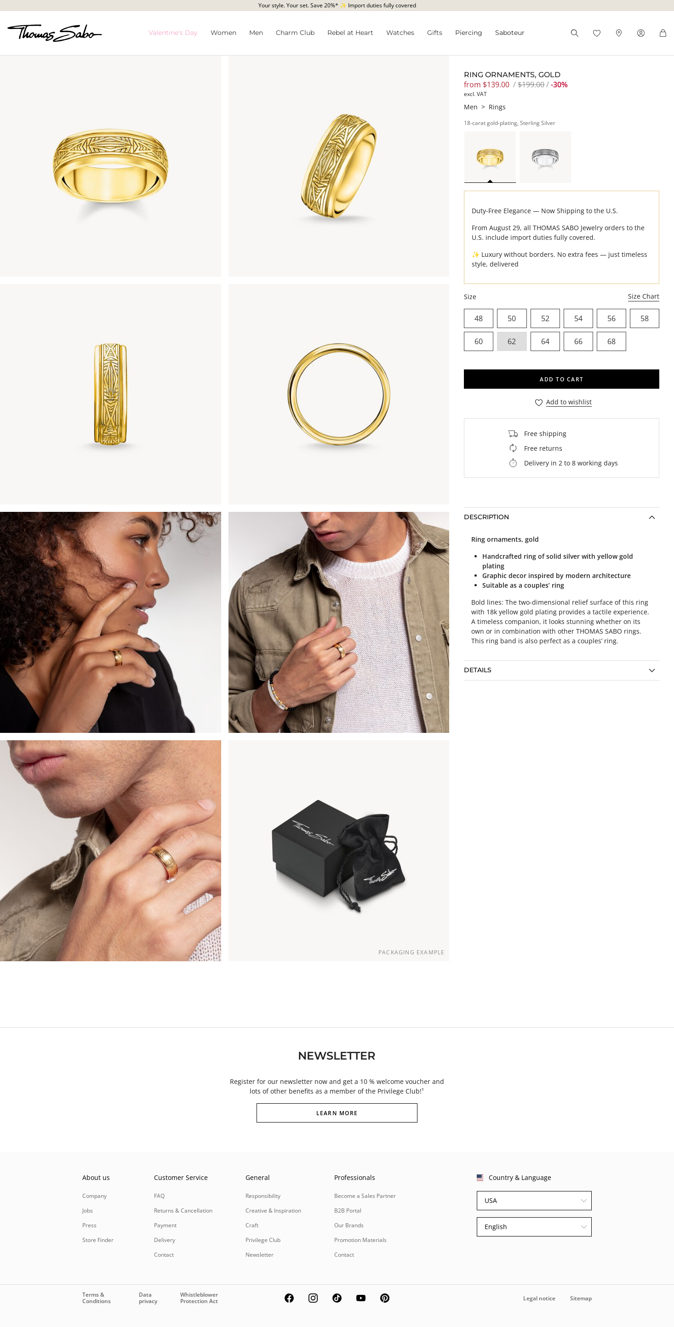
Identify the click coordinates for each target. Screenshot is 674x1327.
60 (478, 341)
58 (644, 318)
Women (223, 32)
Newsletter (260, 1255)
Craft (252, 1225)
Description (486, 517)
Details (477, 670)
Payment (165, 1225)
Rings (497, 106)
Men (256, 32)
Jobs (87, 1210)
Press (89, 1225)
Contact (164, 1255)
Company (94, 1196)
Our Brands (349, 1225)
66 (578, 341)
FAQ (159, 1196)
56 (611, 318)
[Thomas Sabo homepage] (54, 33)
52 (545, 318)
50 (512, 318)
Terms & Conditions (96, 1298)
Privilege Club (263, 1240)
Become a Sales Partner (365, 1196)
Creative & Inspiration (273, 1210)
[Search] (575, 33)
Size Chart (643, 296)
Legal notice (539, 1298)
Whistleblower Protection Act (199, 1298)
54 (578, 318)
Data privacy (148, 1298)
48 (478, 318)
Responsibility (263, 1196)
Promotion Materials (360, 1240)
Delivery (164, 1240)
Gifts (434, 32)
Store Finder (98, 1240)
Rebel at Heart (350, 32)
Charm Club (295, 32)
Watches (400, 32)
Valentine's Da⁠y (173, 32)
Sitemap (581, 1298)
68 (611, 341)
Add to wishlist (569, 402)
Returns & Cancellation (183, 1210)
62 (512, 341)
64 (545, 341)
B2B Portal (347, 1210)
